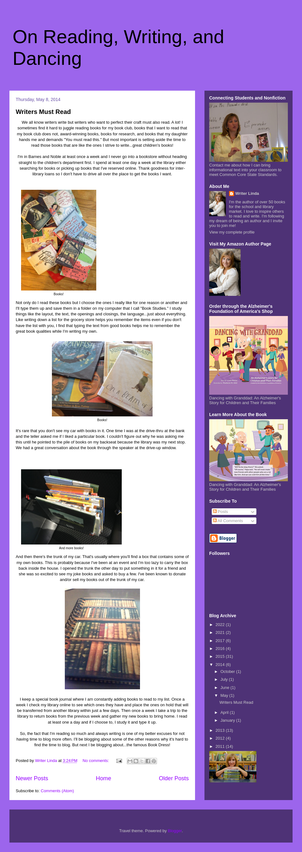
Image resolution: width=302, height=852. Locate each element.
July (225, 679)
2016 (220, 648)
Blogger (175, 830)
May (225, 695)
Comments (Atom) (57, 790)
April (225, 712)
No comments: (96, 760)
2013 (220, 730)
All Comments (228, 520)
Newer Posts (32, 778)
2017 (220, 640)
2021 (220, 632)
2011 (220, 746)
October (228, 671)
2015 (220, 656)
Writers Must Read (43, 111)
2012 (220, 738)
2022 (220, 624)
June (226, 687)
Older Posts (174, 778)
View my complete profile (231, 232)
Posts (220, 511)
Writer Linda (247, 193)
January (228, 720)
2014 (220, 664)
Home (103, 778)
